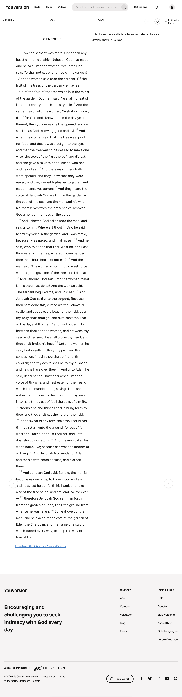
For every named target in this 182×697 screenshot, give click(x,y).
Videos (62, 7)
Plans (49, 7)
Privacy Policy (48, 676)
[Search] (96, 7)
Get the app (140, 7)
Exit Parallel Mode (172, 21)
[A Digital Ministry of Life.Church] (91, 666)
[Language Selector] (156, 7)
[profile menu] (169, 7)
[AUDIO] (147, 21)
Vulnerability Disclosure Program (22, 680)
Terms (61, 676)
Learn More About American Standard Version (40, 546)
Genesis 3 (24, 20)
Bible (37, 7)
